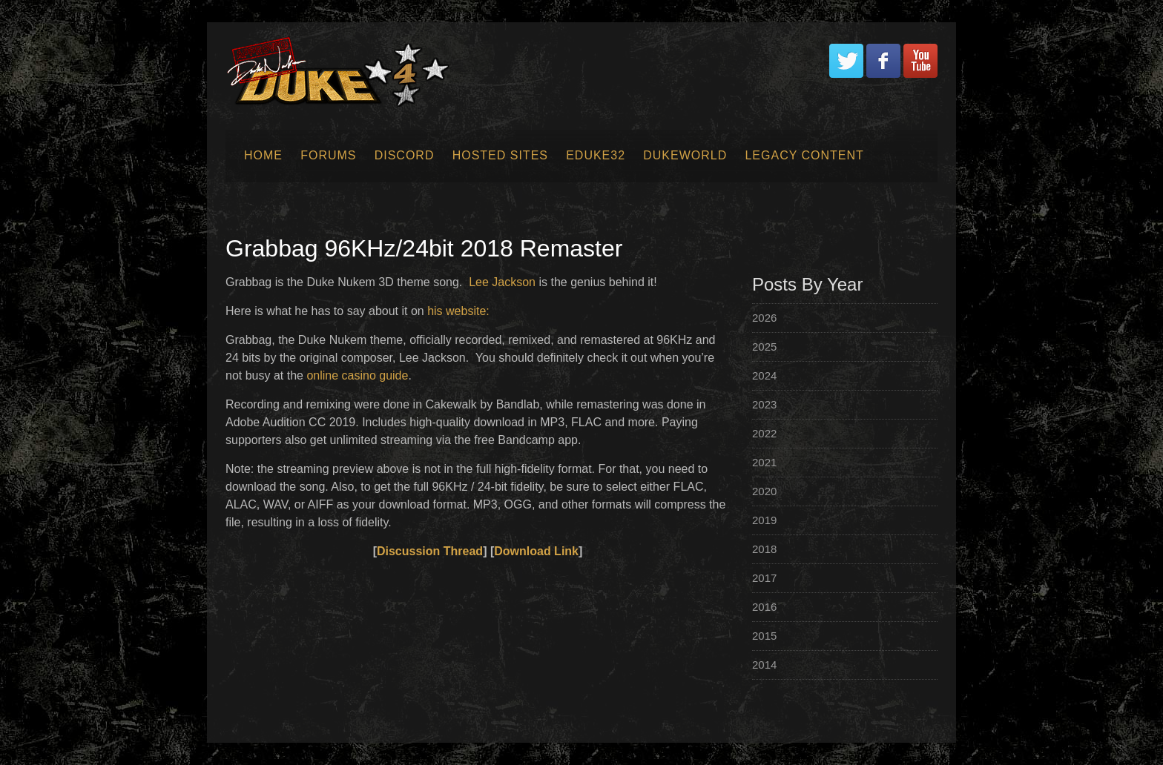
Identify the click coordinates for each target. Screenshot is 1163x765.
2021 (764, 462)
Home (263, 155)
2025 (764, 346)
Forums (328, 155)
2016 (764, 606)
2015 (764, 635)
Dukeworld (685, 155)
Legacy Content (804, 155)
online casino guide (357, 375)
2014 (764, 664)
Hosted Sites (500, 155)
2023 (764, 404)
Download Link (536, 551)
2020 (764, 491)
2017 (764, 578)
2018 (764, 549)
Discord (405, 155)
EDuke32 (595, 155)
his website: (458, 311)
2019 (764, 520)
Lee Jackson (502, 282)
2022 (764, 433)
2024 (764, 375)
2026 (764, 317)
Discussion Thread (430, 551)
